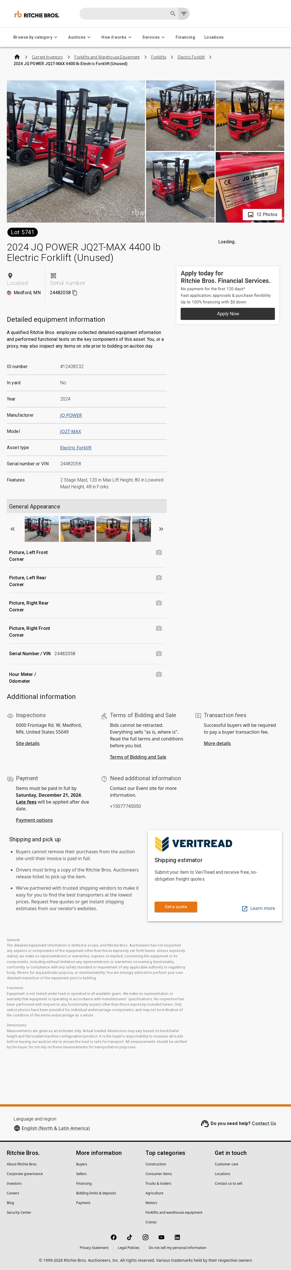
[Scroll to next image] (161, 529)
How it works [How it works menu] (117, 37)
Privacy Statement (94, 1247)
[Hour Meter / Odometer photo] (159, 674)
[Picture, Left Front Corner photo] (159, 552)
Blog (10, 1202)
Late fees (26, 802)
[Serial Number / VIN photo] (159, 653)
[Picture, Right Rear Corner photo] (159, 603)
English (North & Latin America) (56, 1128)
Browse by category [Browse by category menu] (36, 37)
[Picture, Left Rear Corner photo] (159, 578)
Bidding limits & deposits (96, 1193)
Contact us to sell (228, 1183)
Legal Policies (128, 1247)
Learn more (258, 908)
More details (217, 743)
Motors (151, 1202)
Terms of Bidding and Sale (138, 757)
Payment (83, 1202)
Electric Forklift (76, 448)
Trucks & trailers (158, 1183)
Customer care (226, 1164)
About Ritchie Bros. (22, 1164)
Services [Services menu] (154, 37)
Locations (214, 37)
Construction (156, 1164)
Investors (14, 1183)
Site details (28, 743)
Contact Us (264, 1123)
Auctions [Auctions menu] (80, 37)
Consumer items (159, 1173)
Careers (13, 1193)
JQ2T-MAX (70, 431)
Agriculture (154, 1193)
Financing (185, 37)
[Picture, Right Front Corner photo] (159, 628)
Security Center (19, 1212)
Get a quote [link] (176, 907)
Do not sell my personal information (178, 1247)
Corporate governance (25, 1173)
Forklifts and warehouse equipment (174, 1212)
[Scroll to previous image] (12, 529)
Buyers (81, 1164)
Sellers (81, 1173)
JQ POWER (71, 415)
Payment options (34, 820)
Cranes (151, 1222)
